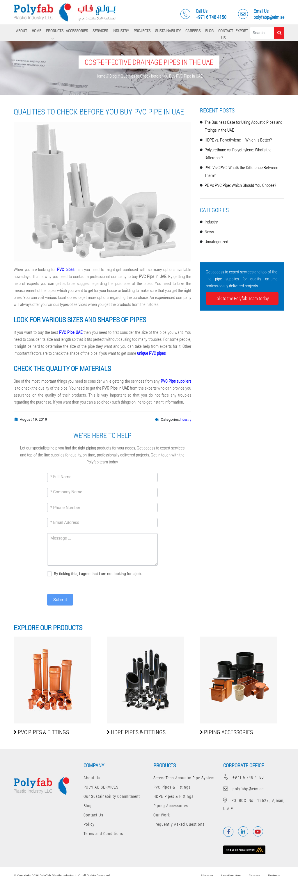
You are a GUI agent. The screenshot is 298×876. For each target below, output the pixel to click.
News (209, 231)
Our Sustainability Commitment (112, 796)
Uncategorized (216, 241)
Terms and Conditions (103, 833)
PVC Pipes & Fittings (172, 787)
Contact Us (225, 34)
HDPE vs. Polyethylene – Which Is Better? (238, 140)
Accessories (77, 30)
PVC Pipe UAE (70, 332)
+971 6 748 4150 (243, 777)
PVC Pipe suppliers (176, 381)
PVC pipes (65, 269)
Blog (209, 30)
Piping (226, 732)
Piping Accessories (170, 805)
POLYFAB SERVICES (101, 787)
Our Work (161, 815)
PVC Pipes (41, 732)
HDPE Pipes (136, 732)
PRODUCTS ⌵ (54, 34)
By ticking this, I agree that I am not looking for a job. (94, 574)
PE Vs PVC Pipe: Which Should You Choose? (240, 185)
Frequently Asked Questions (179, 824)
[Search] (262, 33)
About (21, 30)
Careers (193, 30)
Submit (60, 599)
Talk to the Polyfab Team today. (242, 298)
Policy (89, 824)
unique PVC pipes (151, 353)
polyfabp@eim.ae (243, 788)
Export (241, 30)
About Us (92, 777)
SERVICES (100, 30)
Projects (142, 30)
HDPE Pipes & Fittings (173, 796)
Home (36, 30)
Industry (121, 30)
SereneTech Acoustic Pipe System (183, 777)
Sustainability (168, 30)
